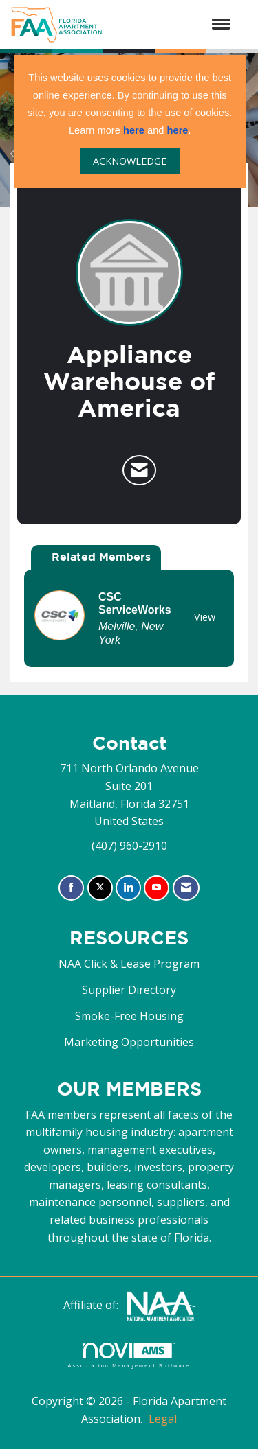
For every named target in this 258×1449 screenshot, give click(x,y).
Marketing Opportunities (129, 1042)
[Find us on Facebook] (71, 888)
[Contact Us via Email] (186, 888)
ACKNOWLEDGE (129, 160)
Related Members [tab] (101, 556)
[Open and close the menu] (173, 24)
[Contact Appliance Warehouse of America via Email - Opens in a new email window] (139, 470)
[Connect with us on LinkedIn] (128, 888)
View (204, 616)
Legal (163, 1418)
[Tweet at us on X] (100, 888)
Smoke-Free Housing (129, 1015)
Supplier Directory (129, 989)
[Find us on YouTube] (156, 888)
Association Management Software (128, 1355)
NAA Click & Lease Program (129, 963)
